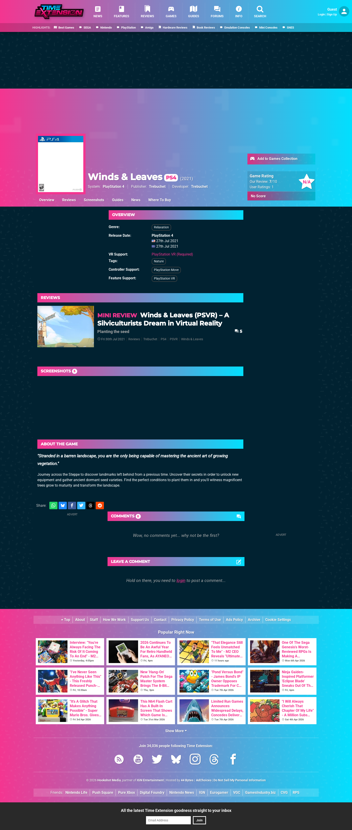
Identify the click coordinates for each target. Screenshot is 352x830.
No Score (258, 196)
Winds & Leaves (133, 176)
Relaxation (161, 227)
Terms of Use (210, 620)
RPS (296, 792)
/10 (273, 181)
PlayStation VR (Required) (172, 254)
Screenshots (94, 200)
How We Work (114, 620)
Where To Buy (159, 200)
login (181, 580)
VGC (236, 792)
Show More (176, 731)
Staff (94, 620)
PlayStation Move (166, 270)
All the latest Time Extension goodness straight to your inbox (176, 810)
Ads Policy (234, 620)
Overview (46, 200)
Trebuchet (157, 186)
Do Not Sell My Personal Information (239, 780)
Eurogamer (219, 792)
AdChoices (203, 780)
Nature (159, 261)
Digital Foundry (152, 792)
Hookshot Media (109, 780)
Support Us (140, 620)
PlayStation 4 (113, 186)
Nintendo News (181, 792)
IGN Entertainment (150, 780)
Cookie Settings (278, 620)
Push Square (102, 792)
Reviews (69, 200)
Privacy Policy (182, 620)
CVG (284, 792)
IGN (202, 792)
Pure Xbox (126, 792)
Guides (117, 200)
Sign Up (332, 14)
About (80, 620)
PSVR (174, 339)
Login (321, 14)
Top (65, 620)
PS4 (163, 339)
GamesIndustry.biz (260, 792)
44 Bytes (187, 780)
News (135, 200)
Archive (254, 620)
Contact (160, 620)
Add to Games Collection (273, 159)
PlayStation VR (164, 278)
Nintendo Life (76, 792)
